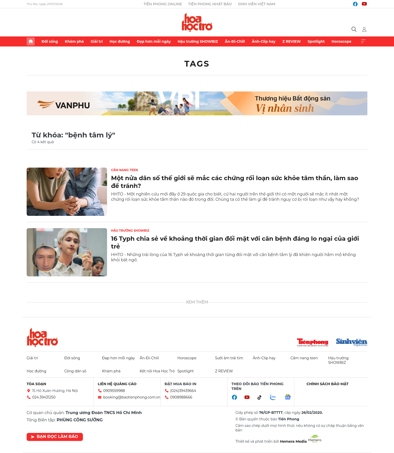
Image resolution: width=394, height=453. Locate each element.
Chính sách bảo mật (328, 384)
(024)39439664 (183, 390)
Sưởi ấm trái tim (229, 358)
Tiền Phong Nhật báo (210, 4)
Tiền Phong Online (162, 4)
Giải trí (97, 41)
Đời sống (49, 41)
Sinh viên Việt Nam (256, 4)
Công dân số (75, 371)
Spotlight (316, 41)
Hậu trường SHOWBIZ (198, 41)
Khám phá (74, 41)
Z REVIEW (291, 41)
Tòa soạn (36, 384)
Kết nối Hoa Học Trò (157, 371)
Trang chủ (31, 41)
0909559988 (114, 390)
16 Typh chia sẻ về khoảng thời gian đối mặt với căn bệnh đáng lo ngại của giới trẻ (235, 242)
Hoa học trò (42, 337)
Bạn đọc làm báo (54, 436)
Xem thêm (363, 41)
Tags (197, 64)
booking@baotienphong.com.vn (131, 397)
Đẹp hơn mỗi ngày (154, 41)
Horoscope (342, 41)
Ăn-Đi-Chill (235, 41)
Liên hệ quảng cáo (117, 384)
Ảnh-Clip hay (263, 41)
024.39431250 (44, 397)
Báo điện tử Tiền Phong (197, 22)
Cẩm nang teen (124, 170)
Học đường (120, 41)
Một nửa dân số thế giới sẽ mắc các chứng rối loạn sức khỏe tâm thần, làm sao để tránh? (234, 181)
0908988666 (181, 397)
